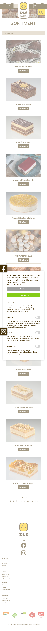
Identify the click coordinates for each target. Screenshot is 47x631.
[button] (23, 289)
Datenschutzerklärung (14, 284)
